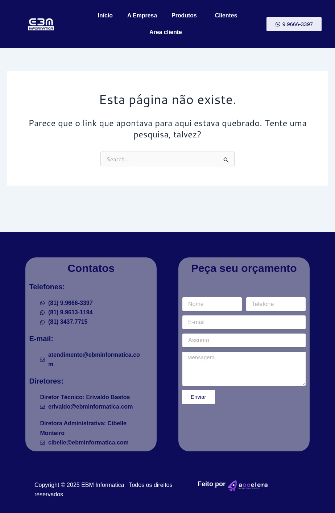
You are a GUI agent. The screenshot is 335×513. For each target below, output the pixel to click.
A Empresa (142, 15)
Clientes (226, 15)
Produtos (185, 15)
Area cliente (167, 32)
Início (104, 15)
